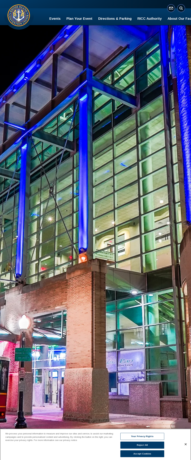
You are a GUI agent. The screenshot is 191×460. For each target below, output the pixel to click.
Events (55, 18)
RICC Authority (149, 18)
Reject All (142, 446)
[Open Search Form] (181, 8)
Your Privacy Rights (142, 438)
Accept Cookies (142, 455)
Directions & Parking (115, 18)
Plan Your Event (79, 18)
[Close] (185, 445)
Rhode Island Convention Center (19, 15)
